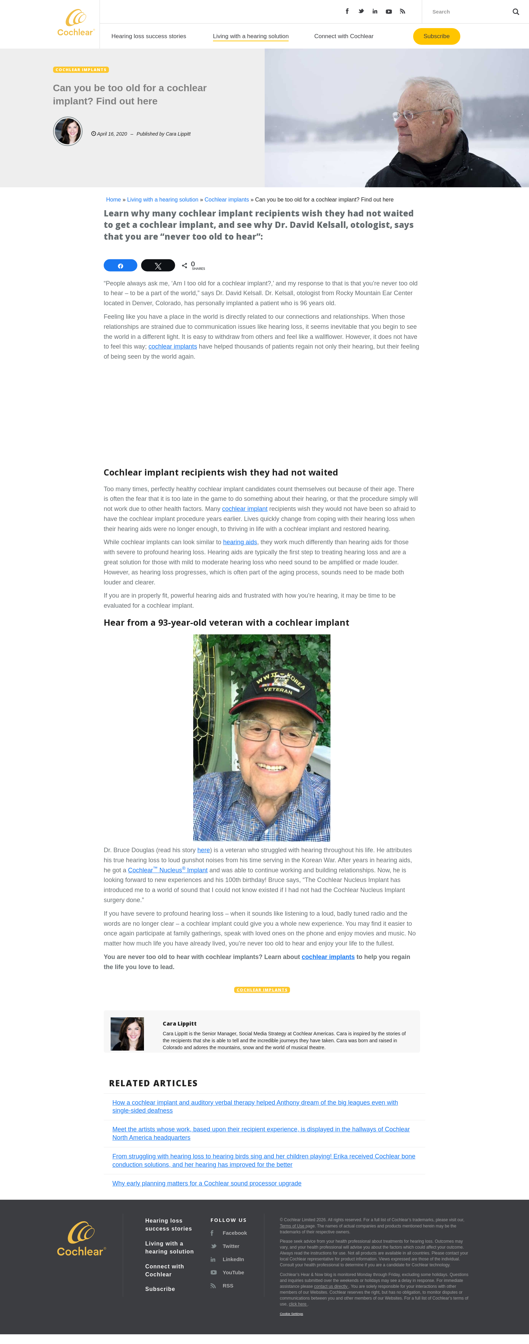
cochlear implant (244, 508)
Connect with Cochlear (344, 36)
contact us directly (331, 1286)
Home (113, 200)
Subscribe (437, 36)
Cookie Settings (291, 1314)
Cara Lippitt (178, 134)
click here (298, 1304)
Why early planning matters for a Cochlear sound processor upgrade (206, 1183)
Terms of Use (293, 1226)
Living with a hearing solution (251, 36)
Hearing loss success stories (148, 36)
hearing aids (240, 542)
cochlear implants (172, 346)
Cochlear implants (227, 200)
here (203, 850)
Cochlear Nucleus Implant (168, 870)
